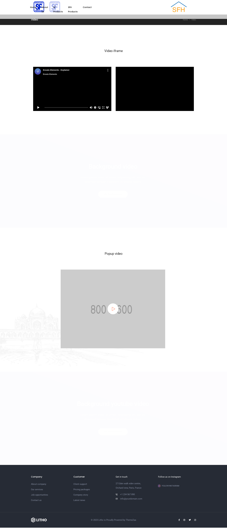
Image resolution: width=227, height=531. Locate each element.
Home (81, 7)
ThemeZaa (131, 523)
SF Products (110, 7)
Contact (145, 7)
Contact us (36, 502)
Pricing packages (81, 491)
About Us (94, 7)
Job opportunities (39, 496)
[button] (113, 194)
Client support (80, 486)
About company (38, 486)
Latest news (79, 502)
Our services (37, 491)
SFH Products (128, 7)
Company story (80, 496)
